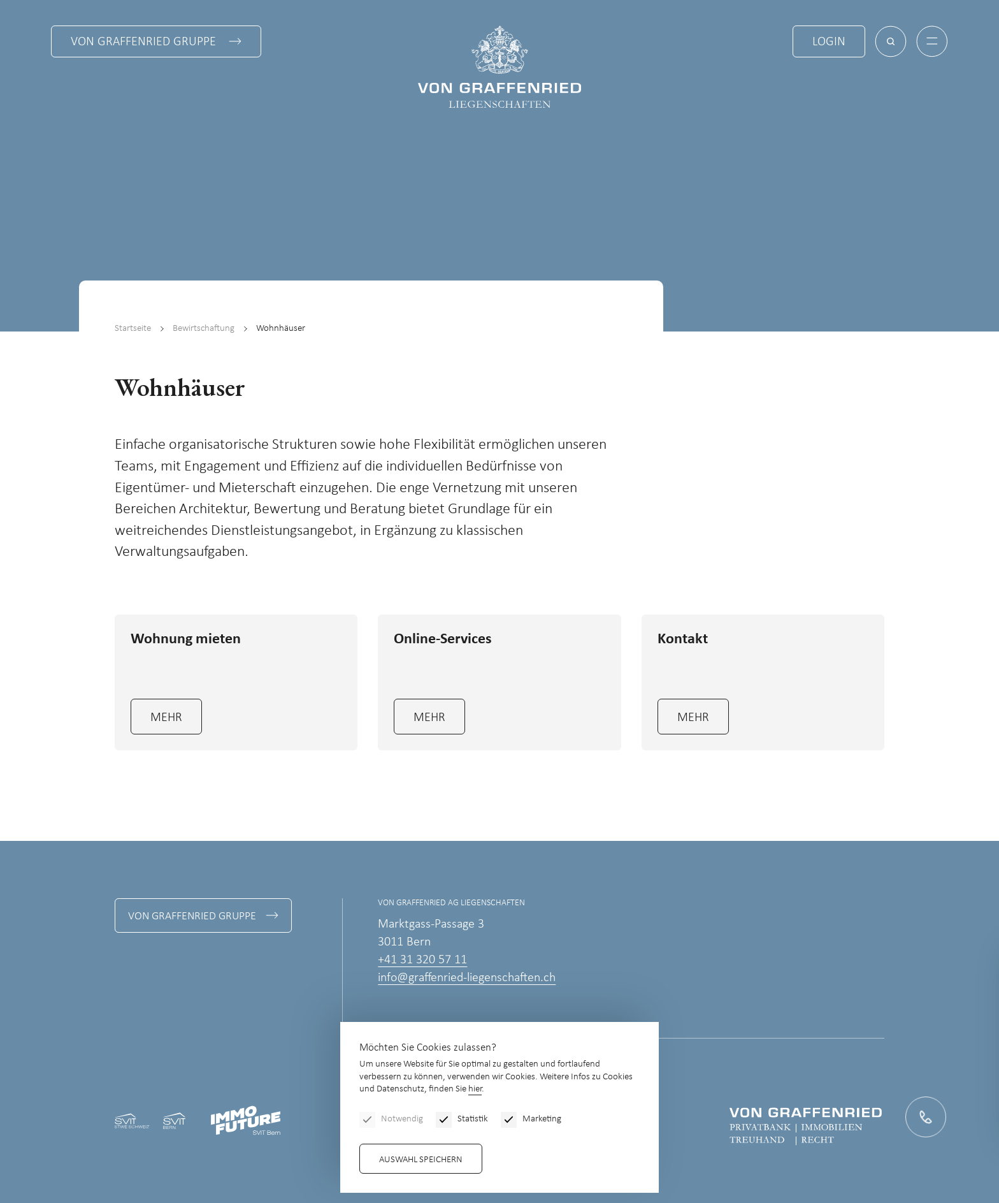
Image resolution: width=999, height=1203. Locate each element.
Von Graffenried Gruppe (143, 42)
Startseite (133, 328)
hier (475, 1089)
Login (828, 42)
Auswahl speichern (421, 1160)
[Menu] (932, 41)
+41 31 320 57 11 (422, 960)
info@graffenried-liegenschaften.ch (467, 978)
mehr (166, 717)
